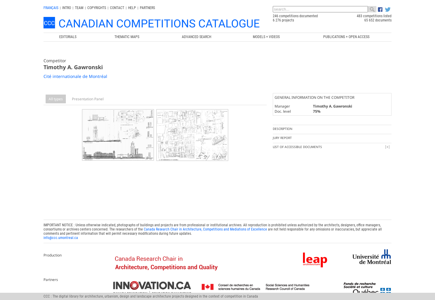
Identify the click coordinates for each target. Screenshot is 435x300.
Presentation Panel (88, 99)
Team (79, 8)
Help (132, 8)
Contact (117, 8)
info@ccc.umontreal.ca (61, 236)
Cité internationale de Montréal (75, 76)
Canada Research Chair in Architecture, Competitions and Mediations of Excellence (205, 228)
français (51, 8)
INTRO (66, 8)
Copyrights (96, 8)
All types (56, 99)
